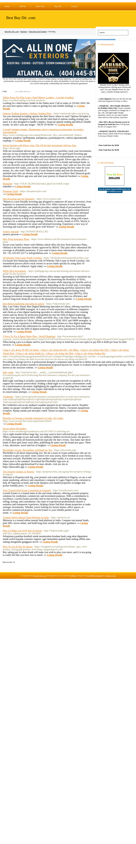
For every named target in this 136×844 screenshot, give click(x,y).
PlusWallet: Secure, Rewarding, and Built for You (27, 450)
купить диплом (11, 231)
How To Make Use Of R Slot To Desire (22, 530)
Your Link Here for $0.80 (109, 145)
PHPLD (73, 576)
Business (24, 32)
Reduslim (7, 183)
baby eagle (8, 372)
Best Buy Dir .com (20, 18)
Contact (74, 6)
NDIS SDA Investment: (14, 271)
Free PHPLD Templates (94, 576)
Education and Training (38, 32)
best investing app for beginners (19, 199)
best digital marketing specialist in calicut (23, 303)
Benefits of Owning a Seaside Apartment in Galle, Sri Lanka (33, 418)
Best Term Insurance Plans (16, 239)
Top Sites (58, 6)
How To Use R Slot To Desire (17, 546)
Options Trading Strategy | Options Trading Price (27, 113)
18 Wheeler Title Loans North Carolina (22, 258)
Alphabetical (26, 91)
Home (7, 6)
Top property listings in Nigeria (18, 471)
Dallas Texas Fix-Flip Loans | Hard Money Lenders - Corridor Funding (38, 97)
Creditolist (8, 396)
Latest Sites (40, 6)
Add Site (22, 6)
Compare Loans (110, 576)
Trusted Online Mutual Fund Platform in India (26, 517)
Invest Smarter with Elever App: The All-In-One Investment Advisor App (39, 145)
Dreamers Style (10, 191)
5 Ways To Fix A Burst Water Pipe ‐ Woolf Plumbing (29, 336)
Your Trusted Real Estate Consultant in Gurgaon (27, 490)
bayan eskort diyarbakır (14, 428)
